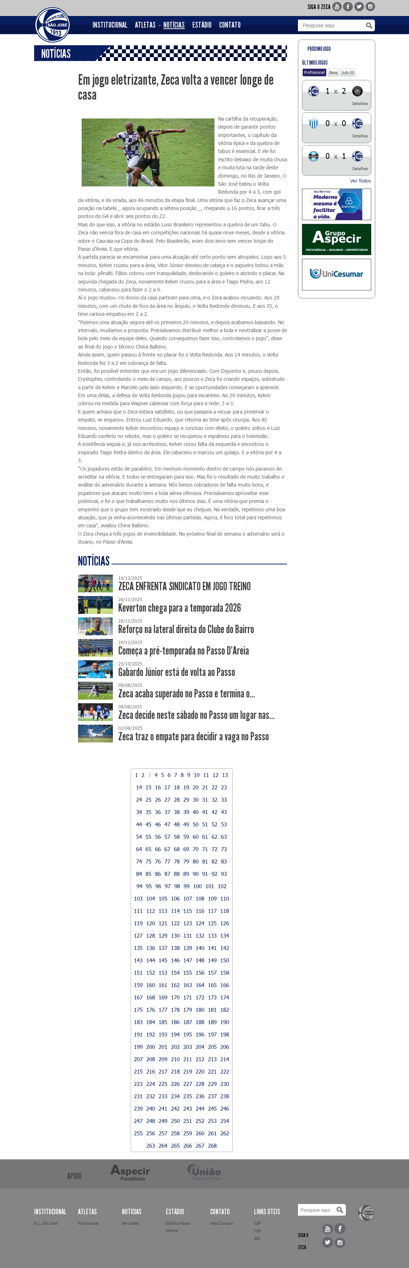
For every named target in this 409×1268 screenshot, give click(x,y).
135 (138, 948)
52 (214, 824)
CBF (257, 1223)
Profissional (314, 72)
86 (158, 873)
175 (138, 1009)
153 (163, 972)
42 (214, 812)
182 (224, 1009)
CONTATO (230, 25)
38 (177, 812)
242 (175, 1108)
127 (138, 935)
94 (139, 886)
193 (163, 1034)
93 (224, 873)
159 (138, 985)
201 (163, 1046)
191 (138, 1034)
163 (187, 985)
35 (148, 812)
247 (138, 1121)
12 (215, 775)
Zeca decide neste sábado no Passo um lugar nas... (196, 715)
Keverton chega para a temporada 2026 (179, 608)
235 (187, 1096)
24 (139, 799)
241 (163, 1108)
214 (224, 1059)
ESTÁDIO (202, 25)
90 (196, 873)
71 (205, 849)
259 (187, 1133)
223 (138, 1083)
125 (212, 923)
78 (177, 861)
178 (175, 1009)
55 (148, 836)
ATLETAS (145, 25)
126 (224, 923)
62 (214, 836)
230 (224, 1083)
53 (224, 824)
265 (175, 1145)
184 (150, 1022)
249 (163, 1121)
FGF (257, 1230)
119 (138, 923)
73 (224, 849)
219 (187, 1071)
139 (187, 948)
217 (163, 1071)
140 (200, 948)
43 (224, 812)
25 (148, 799)
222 (224, 1071)
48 (177, 824)
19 (186, 787)
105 (163, 898)
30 (196, 799)
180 (200, 1009)
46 (158, 824)
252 (200, 1121)
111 (138, 910)
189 (212, 1022)
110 (224, 898)
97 (168, 886)
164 (200, 985)
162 (175, 985)
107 (187, 898)
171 (187, 997)
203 (187, 1046)
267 (200, 1145)
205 (212, 1046)
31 (205, 799)
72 (214, 849)
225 (163, 1083)
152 (150, 972)
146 (175, 960)
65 (148, 849)
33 (224, 799)
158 (224, 972)
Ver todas (130, 1223)
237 (212, 1096)
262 (224, 1133)
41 (205, 812)
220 (200, 1071)
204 (200, 1046)
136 (150, 948)
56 (158, 836)
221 (212, 1071)
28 (177, 799)
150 (224, 960)
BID (257, 1238)
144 (150, 960)
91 (205, 873)
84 (139, 873)
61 (205, 836)
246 (224, 1108)
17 (167, 787)
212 (200, 1059)
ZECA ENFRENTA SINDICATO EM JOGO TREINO (184, 586)
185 (163, 1022)
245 (212, 1108)
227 (187, 1083)
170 (175, 997)
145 (163, 960)
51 (205, 824)
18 (177, 787)
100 (197, 886)
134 (224, 935)
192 (150, 1034)
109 (212, 898)
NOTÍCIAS (174, 25)
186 (175, 1022)
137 (163, 948)
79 (186, 861)
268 (212, 1145)
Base (333, 72)
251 (187, 1121)
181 (212, 1009)
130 (175, 935)
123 (187, 923)
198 (224, 1034)
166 (224, 985)
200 (150, 1046)
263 (150, 1145)
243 (187, 1108)
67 (167, 849)
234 (175, 1096)
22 (214, 787)
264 (163, 1145)
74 (139, 861)
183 (138, 1022)
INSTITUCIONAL (110, 25)
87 (167, 873)
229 (212, 1083)
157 (212, 972)
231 (138, 1096)
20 (196, 787)
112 (150, 910)
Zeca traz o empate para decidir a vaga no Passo (193, 736)
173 (212, 997)
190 (224, 1022)
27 (167, 799)
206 (224, 1046)
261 (212, 1133)
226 (175, 1083)
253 (212, 1121)
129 (163, 935)
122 (175, 923)
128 (150, 935)
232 (150, 1096)
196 (200, 1034)
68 (177, 849)
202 (175, 1046)
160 (150, 985)
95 (149, 886)
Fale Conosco (221, 1223)
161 (163, 985)
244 (200, 1108)
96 (158, 886)
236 (200, 1096)
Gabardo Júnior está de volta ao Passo (176, 672)
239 (138, 1108)
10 (197, 775)
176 (150, 1009)
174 (224, 997)
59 (186, 836)
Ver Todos (360, 181)
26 (158, 799)
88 (177, 873)
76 (158, 861)
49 (186, 824)
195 (187, 1034)
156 (200, 972)
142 (224, 948)
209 (163, 1059)
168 (150, 997)
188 (200, 1022)
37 (167, 812)
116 (200, 910)
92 (214, 873)
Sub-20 (347, 72)
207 (138, 1059)
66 (158, 849)
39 (186, 812)
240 (150, 1108)
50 (196, 824)
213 (212, 1059)
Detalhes (360, 103)
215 (138, 1071)
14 (139, 787)
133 (212, 935)
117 (212, 910)
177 (163, 1009)
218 (175, 1071)
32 (214, 799)
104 (150, 898)
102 (222, 886)
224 (150, 1083)
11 (206, 775)
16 (158, 787)
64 (139, 849)
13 (225, 775)
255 (138, 1133)
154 (175, 972)
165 (212, 985)
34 (139, 812)
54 (139, 836)
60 (196, 836)
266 (187, 1145)
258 (175, 1133)
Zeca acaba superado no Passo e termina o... (186, 693)
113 (163, 910)
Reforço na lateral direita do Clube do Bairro (186, 629)
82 (214, 861)
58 (177, 836)
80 (196, 861)
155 (187, 972)
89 (186, 873)
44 (139, 824)
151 (138, 972)
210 (175, 1059)
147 (187, 960)
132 (200, 935)
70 (196, 849)
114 (175, 910)
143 (138, 960)
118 (224, 910)
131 (187, 935)
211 (187, 1059)
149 (212, 960)
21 (205, 787)
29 (186, 799)
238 (224, 1096)
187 (187, 1022)
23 (224, 787)
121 (163, 923)
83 (224, 861)
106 (175, 898)
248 (150, 1121)
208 (150, 1059)
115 (187, 910)
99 (186, 886)
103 (138, 898)
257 (163, 1133)
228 (200, 1083)
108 (200, 898)
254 (224, 1121)
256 (150, 1133)
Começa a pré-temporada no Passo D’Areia (183, 650)
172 (200, 997)
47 (167, 824)
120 (150, 923)
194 (175, 1034)
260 (200, 1133)
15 (148, 787)
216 (150, 1071)
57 (167, 836)
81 (205, 861)
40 (196, 812)
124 (200, 923)
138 (175, 948)
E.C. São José (46, 1223)
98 (177, 886)
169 (163, 997)
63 (224, 836)
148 (200, 960)
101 (209, 886)
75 (148, 861)
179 (187, 1009)
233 (163, 1096)
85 (148, 873)
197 (212, 1034)
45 (148, 824)
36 (158, 812)
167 (138, 997)
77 (167, 861)
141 (212, 948)
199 (138, 1046)
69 (186, 849)
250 (175, 1121)
